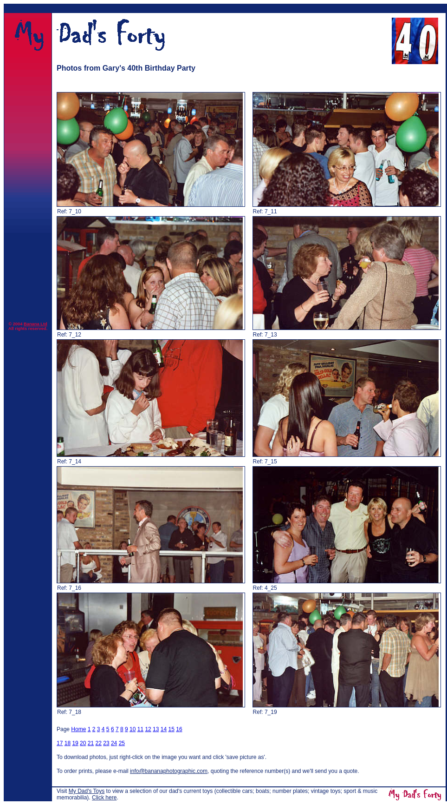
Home (78, 729)
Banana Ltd (35, 324)
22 (99, 743)
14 (164, 729)
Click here (104, 797)
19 (75, 743)
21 (91, 743)
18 (68, 743)
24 (114, 743)
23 (106, 743)
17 (60, 743)
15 (171, 729)
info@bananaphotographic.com (168, 771)
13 (156, 729)
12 (148, 729)
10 (133, 729)
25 (122, 743)
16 (179, 729)
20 (83, 743)
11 (140, 729)
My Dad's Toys (86, 791)
